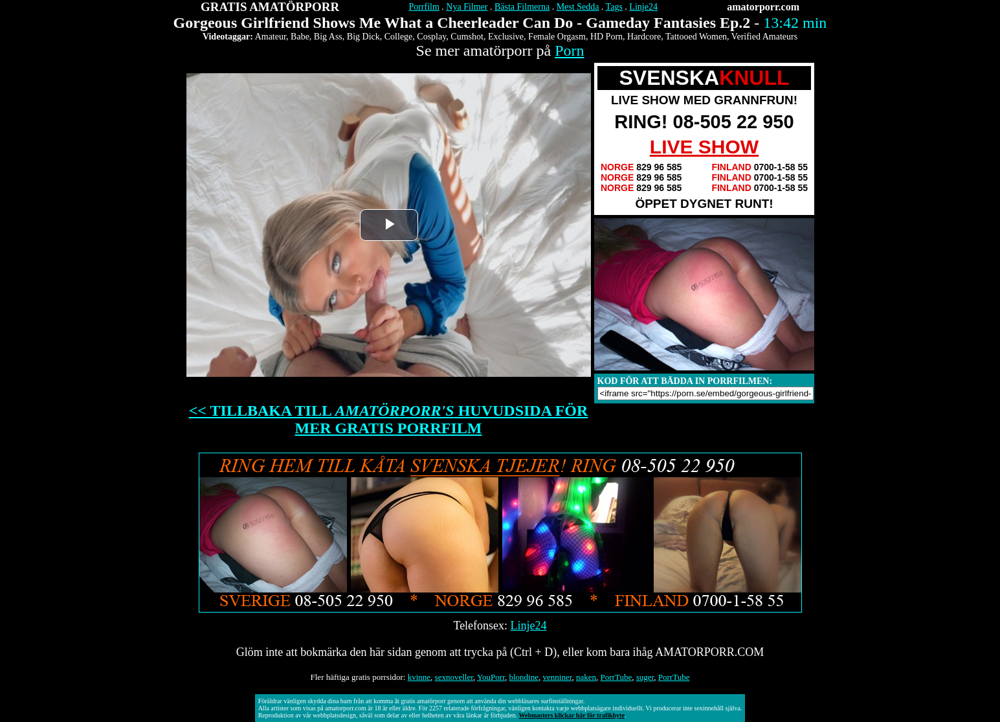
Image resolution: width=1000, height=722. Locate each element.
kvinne (419, 677)
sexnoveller (454, 677)
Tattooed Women (696, 36)
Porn (569, 50)
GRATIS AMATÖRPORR (270, 7)
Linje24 (643, 7)
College (398, 36)
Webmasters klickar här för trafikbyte (572, 715)
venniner (557, 677)
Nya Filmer (466, 7)
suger (645, 677)
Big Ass (328, 36)
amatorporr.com (763, 6)
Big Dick (363, 36)
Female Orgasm (557, 36)
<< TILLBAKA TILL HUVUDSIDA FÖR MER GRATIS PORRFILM (388, 419)
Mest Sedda (578, 7)
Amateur (270, 36)
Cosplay (431, 36)
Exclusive (506, 36)
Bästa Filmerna (522, 7)
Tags (614, 7)
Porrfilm (423, 7)
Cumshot (466, 36)
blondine (524, 677)
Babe (300, 36)
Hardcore (644, 36)
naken (586, 677)
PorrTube (616, 677)
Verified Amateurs (764, 36)
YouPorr (491, 677)
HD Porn (606, 36)
